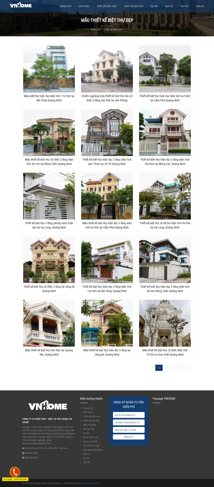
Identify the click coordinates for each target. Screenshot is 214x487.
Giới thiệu (84, 6)
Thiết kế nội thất (133, 6)
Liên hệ (200, 6)
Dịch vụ (169, 6)
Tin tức (185, 6)
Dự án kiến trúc (90, 437)
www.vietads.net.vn (90, 483)
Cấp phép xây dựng (92, 449)
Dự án (154, 6)
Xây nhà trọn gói (91, 445)
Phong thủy (88, 428)
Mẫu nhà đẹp (89, 424)
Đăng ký (128, 437)
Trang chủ (65, 6)
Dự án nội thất (90, 441)
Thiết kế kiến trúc (107, 6)
